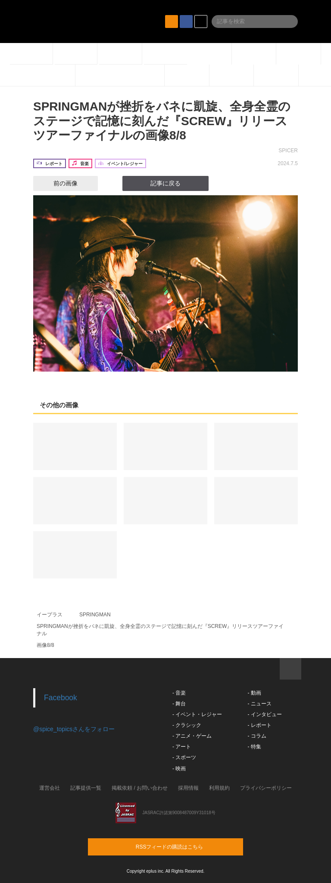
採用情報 (188, 788)
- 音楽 (179, 693)
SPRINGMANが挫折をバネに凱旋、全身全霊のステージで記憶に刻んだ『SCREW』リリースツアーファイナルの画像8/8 (161, 121)
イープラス (49, 615)
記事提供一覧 (85, 788)
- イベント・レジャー (197, 714)
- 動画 (254, 693)
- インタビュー (264, 714)
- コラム (256, 736)
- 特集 (254, 747)
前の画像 (58, 183)
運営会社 (49, 788)
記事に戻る (165, 183)
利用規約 (219, 788)
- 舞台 (179, 704)
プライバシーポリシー (266, 788)
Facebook (60, 697)
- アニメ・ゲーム (192, 736)
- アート (181, 747)
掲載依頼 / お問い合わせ (140, 788)
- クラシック (186, 725)
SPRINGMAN (95, 615)
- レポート (259, 725)
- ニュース (259, 704)
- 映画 (179, 769)
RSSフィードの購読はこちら (182, 846)
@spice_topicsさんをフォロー (74, 729)
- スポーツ (184, 757)
